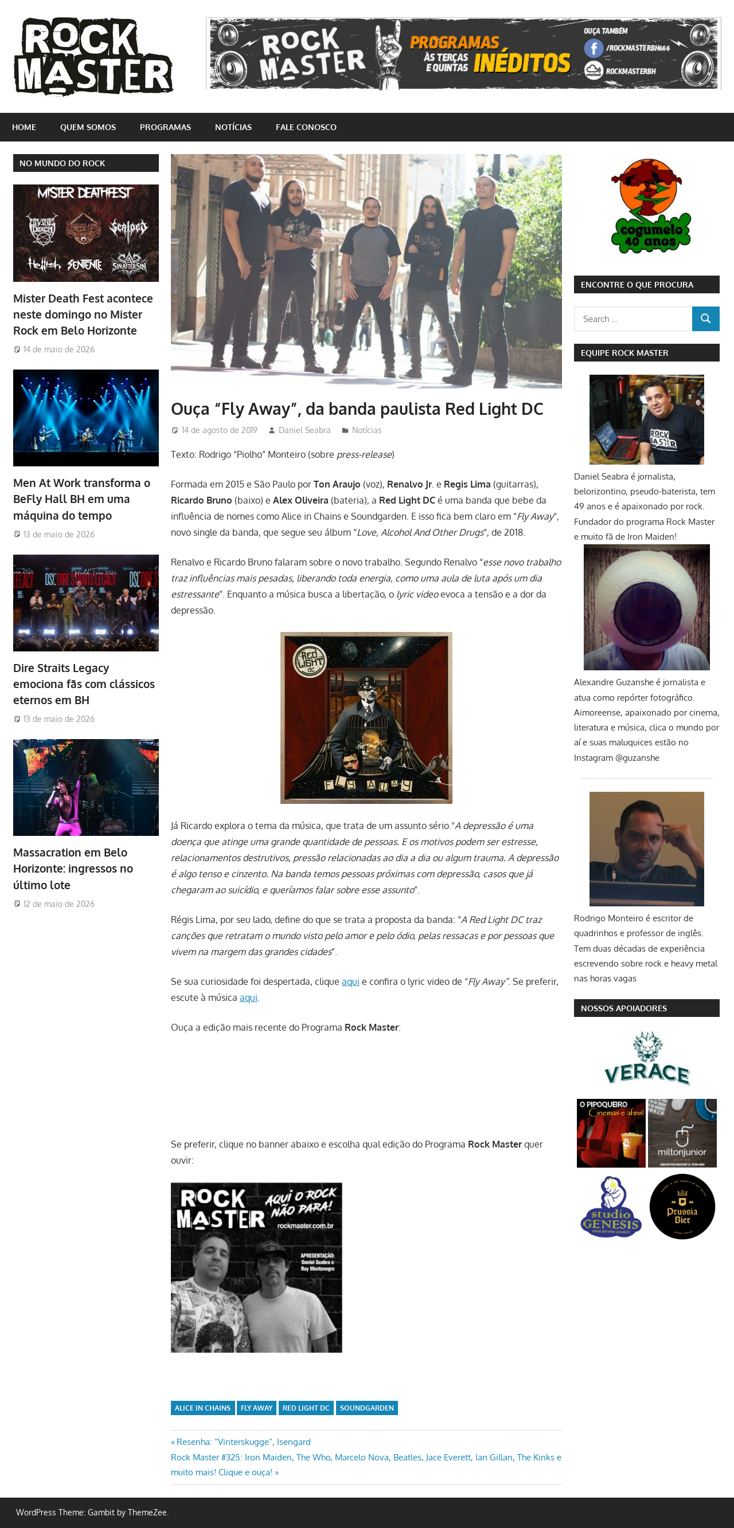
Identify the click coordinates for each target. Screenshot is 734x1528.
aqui (351, 981)
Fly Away (256, 1408)
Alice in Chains (203, 1408)
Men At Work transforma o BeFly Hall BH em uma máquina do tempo (79, 496)
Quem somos (88, 127)
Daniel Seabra (305, 430)
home (24, 127)
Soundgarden (367, 1408)
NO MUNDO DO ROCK (62, 163)
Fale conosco (306, 127)
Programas (165, 127)
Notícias (233, 127)
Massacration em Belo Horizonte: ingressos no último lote (71, 862)
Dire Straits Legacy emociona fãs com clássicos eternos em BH (85, 680)
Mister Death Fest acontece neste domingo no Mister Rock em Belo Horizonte (80, 314)
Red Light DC (306, 1408)
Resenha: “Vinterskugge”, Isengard (243, 1441)
